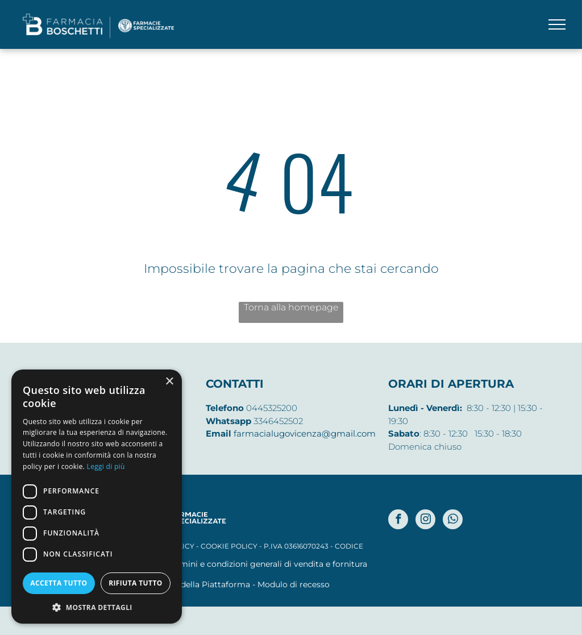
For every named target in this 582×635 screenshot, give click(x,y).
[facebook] (398, 520)
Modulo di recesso (293, 584)
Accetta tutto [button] (58, 583)
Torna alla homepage (291, 307)
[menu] (557, 24)
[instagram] (425, 520)
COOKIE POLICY (229, 546)
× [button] (169, 381)
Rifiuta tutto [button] (136, 583)
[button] (97, 606)
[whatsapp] (453, 520)
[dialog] (96, 497)
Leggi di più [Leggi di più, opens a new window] (106, 466)
